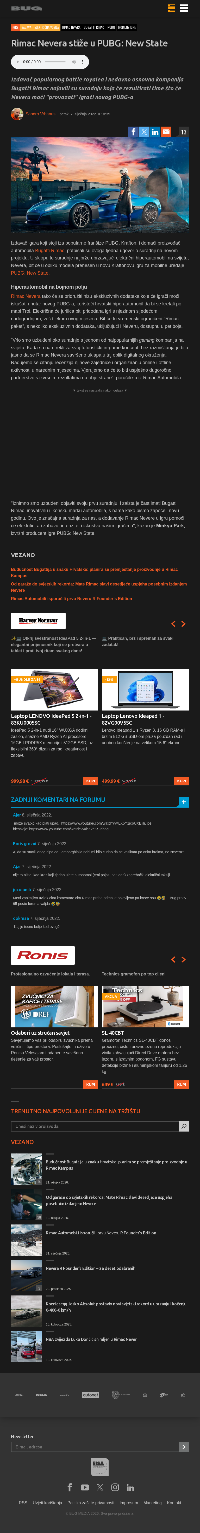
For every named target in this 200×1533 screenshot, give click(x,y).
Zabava (26, 27)
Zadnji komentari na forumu (58, 799)
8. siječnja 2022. (37, 815)
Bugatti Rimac (49, 250)
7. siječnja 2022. (52, 844)
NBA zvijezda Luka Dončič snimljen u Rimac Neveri (92, 1339)
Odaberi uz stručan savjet (40, 1033)
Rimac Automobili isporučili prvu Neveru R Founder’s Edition (71, 598)
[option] (54, 710)
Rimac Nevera (26, 296)
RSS (23, 1503)
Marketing (152, 1503)
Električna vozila (47, 27)
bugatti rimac (94, 27)
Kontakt (174, 1503)
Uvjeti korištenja (47, 1503)
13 (183, 132)
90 (38, 1217)
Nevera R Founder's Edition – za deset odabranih (90, 1268)
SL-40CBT (113, 1033)
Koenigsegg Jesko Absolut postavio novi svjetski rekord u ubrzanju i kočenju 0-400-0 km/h (116, 1306)
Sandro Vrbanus (40, 114)
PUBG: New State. (30, 273)
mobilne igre (127, 27)
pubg (111, 27)
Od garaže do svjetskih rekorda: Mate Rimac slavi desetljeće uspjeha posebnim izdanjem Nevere (109, 1200)
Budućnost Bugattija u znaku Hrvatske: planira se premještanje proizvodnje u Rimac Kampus (116, 1164)
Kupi (90, 781)
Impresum (129, 1503)
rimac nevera (71, 27)
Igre (15, 27)
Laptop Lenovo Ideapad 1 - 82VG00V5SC (133, 719)
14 (38, 1181)
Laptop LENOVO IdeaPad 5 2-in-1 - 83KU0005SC (51, 719)
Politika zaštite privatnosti (90, 1503)
